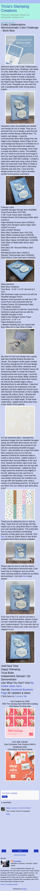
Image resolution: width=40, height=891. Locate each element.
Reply (8, 814)
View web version (20, 855)
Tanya (8, 808)
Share (4, 796)
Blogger (24, 889)
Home (20, 851)
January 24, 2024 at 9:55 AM (21, 808)
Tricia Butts (17, 861)
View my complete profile (9, 884)
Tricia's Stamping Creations (15, 8)
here (3, 537)
